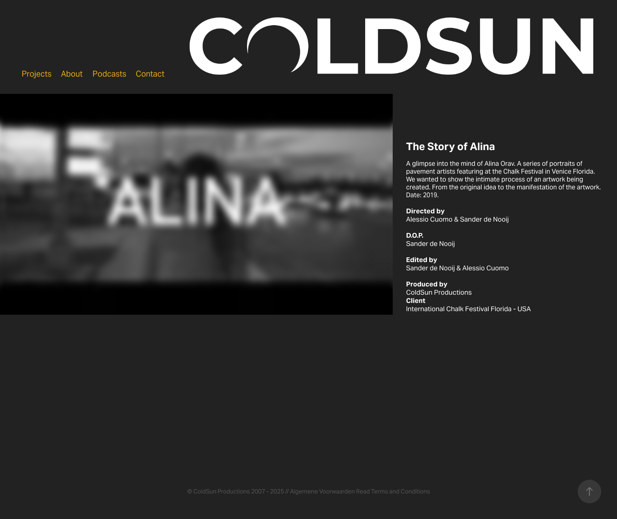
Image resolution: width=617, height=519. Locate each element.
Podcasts (109, 74)
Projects (37, 74)
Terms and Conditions (400, 491)
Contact (150, 74)
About (72, 74)
